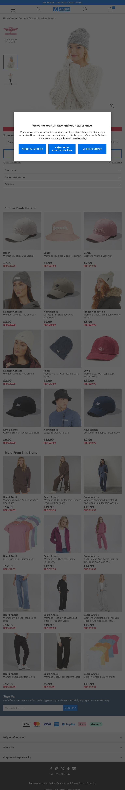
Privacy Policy (59, 138)
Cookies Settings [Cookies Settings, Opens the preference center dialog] (92, 148)
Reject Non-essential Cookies (62, 149)
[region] (62, 136)
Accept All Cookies (32, 148)
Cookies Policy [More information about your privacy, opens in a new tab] (79, 138)
